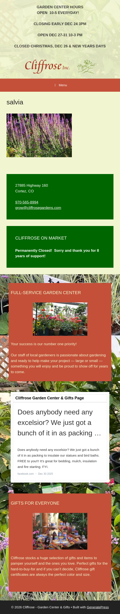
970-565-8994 (26, 202)
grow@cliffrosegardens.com (38, 208)
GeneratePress (98, 607)
